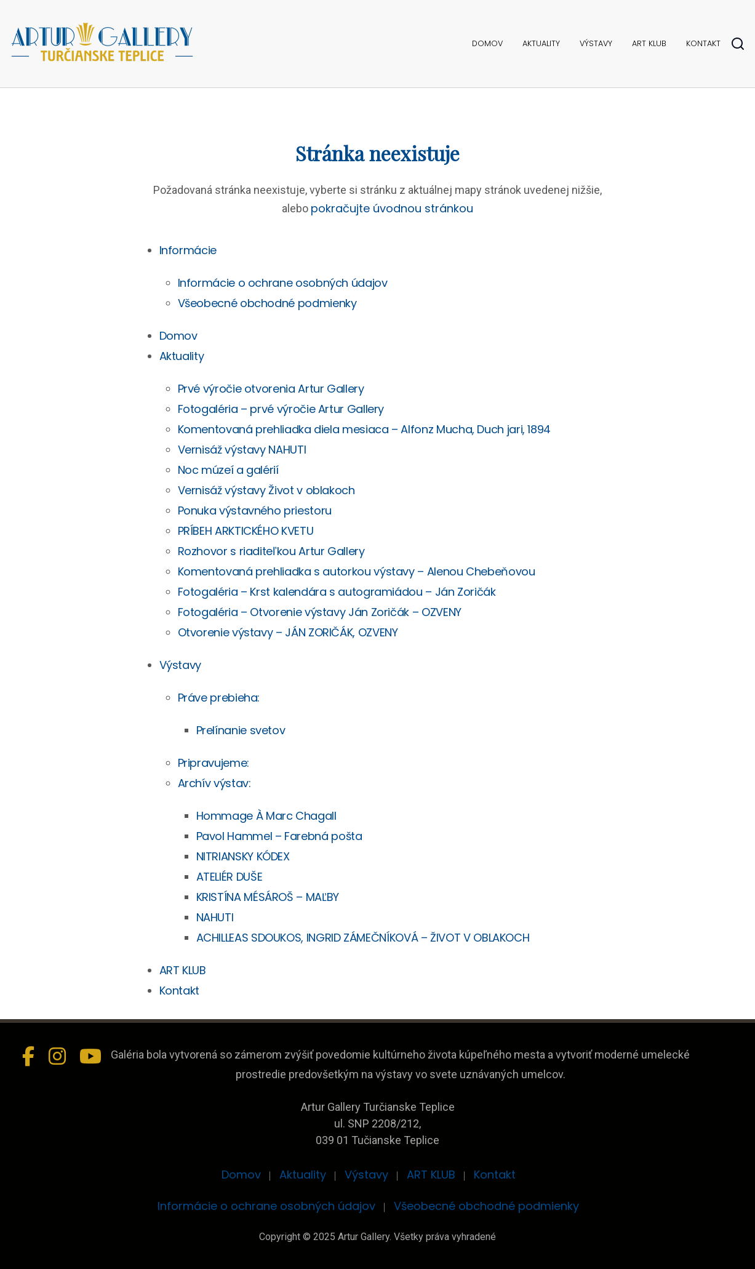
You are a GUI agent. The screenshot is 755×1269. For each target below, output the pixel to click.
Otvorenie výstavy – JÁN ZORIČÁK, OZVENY (288, 632)
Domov (487, 43)
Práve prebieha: (219, 697)
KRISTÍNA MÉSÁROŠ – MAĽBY (267, 897)
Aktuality (541, 43)
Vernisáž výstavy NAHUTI (242, 449)
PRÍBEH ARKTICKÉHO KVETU (246, 530)
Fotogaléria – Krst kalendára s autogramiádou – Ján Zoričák (337, 591)
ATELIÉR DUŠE (229, 876)
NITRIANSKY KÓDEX (243, 856)
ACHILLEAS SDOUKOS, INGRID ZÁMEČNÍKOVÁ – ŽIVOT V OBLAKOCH (363, 937)
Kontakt (703, 43)
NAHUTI (215, 917)
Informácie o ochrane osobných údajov (283, 282)
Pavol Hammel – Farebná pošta (279, 836)
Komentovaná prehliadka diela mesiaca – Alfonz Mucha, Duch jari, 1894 (364, 429)
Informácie (188, 250)
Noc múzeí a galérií (228, 470)
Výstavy (596, 43)
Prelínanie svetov (241, 730)
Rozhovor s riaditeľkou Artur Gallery (271, 551)
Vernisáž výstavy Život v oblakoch (266, 490)
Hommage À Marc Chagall (266, 815)
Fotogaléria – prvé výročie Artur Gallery (281, 409)
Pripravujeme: (213, 763)
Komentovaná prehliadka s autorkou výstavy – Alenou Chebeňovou (356, 571)
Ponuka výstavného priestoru (255, 510)
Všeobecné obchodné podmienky (267, 303)
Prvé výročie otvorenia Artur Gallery (271, 388)
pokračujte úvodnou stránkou (392, 208)
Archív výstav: (214, 783)
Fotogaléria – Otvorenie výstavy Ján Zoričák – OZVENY (319, 612)
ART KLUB (649, 43)
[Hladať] (737, 43)
